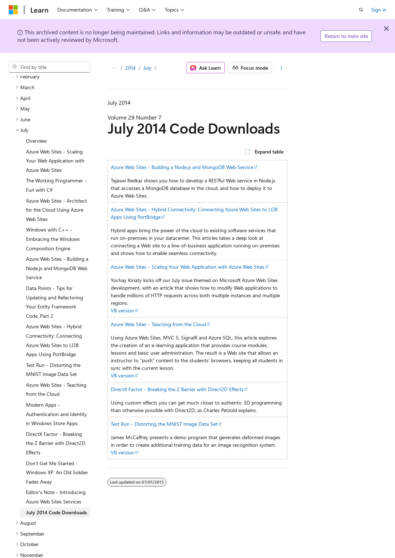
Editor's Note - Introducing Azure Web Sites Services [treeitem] (55, 467)
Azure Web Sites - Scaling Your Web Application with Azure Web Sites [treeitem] (55, 130)
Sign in (378, 9)
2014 (130, 67)
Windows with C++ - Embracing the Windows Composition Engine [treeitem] (53, 208)
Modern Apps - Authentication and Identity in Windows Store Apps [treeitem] (56, 384)
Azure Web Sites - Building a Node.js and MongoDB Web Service (182, 167)
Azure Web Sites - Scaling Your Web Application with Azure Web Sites (187, 266)
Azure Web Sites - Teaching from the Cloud (158, 324)
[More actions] (281, 68)
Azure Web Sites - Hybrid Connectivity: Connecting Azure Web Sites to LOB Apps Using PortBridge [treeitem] (54, 310)
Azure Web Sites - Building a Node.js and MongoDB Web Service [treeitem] (57, 238)
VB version (122, 310)
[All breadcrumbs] (113, 68)
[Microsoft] (13, 9)
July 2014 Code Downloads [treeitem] (56, 482)
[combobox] (49, 67)
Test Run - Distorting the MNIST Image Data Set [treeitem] (53, 340)
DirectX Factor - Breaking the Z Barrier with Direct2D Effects (177, 389)
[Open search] (361, 9)
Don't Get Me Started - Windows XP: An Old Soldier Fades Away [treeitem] (57, 442)
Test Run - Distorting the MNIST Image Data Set (164, 423)
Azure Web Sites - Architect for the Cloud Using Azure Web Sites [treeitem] (56, 180)
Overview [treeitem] (36, 110)
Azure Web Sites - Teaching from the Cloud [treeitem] (56, 359)
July (147, 67)
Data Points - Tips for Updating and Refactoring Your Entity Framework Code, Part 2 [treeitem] (54, 272)
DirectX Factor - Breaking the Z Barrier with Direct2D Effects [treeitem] (55, 413)
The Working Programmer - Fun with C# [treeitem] (56, 155)
